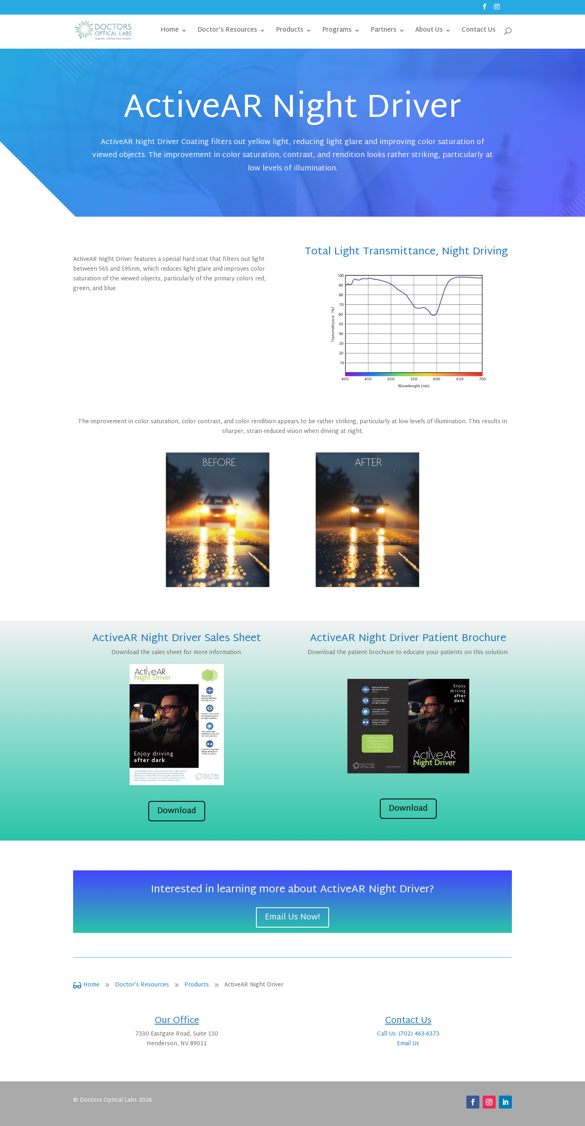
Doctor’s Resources (227, 32)
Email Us (408, 1044)
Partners (383, 32)
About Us (429, 32)
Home (169, 32)
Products (289, 32)
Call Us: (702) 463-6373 (408, 1034)
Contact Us (479, 32)
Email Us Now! (292, 917)
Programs (337, 32)
